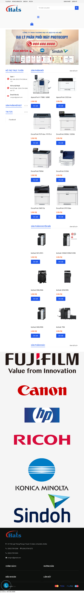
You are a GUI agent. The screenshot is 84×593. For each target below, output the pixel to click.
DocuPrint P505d (37, 171)
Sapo (14, 586)
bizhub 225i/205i (62, 290)
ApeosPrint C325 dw (63, 97)
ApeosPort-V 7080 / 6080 (40, 97)
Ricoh (31, 1)
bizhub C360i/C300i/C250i (66, 253)
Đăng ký (74, 1)
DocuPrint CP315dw (63, 208)
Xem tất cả (74, 71)
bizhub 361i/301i (37, 253)
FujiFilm (8, 1)
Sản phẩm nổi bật (14, 105)
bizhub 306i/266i (37, 290)
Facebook (12, 120)
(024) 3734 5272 (27, 548)
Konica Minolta (17, 1)
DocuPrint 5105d (62, 171)
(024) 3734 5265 (13, 553)
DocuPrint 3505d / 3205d (65, 134)
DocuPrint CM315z (38, 208)
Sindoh (25, 1)
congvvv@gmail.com (16, 97)
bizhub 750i (60, 327)
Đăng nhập (67, 1)
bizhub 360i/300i (37, 327)
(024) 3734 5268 (13, 548)
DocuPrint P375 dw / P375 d (41, 134)
